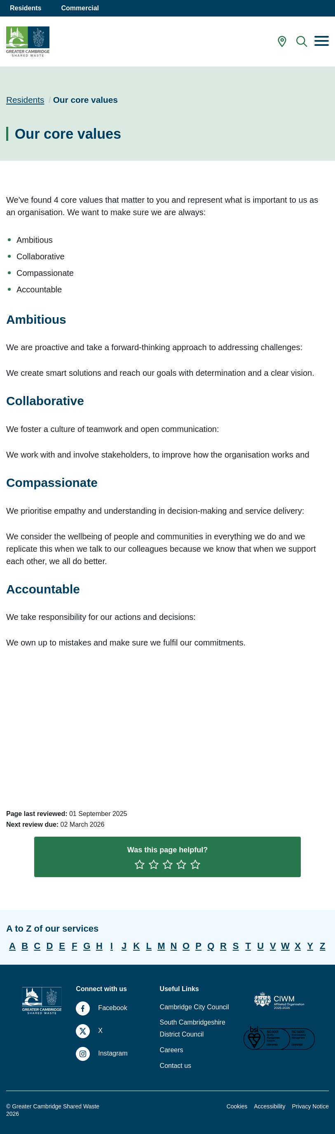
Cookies (237, 1106)
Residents (25, 99)
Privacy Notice (310, 1106)
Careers (171, 1049)
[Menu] (321, 42)
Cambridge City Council (194, 1007)
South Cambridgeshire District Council (192, 1028)
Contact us (175, 1065)
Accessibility (269, 1106)
